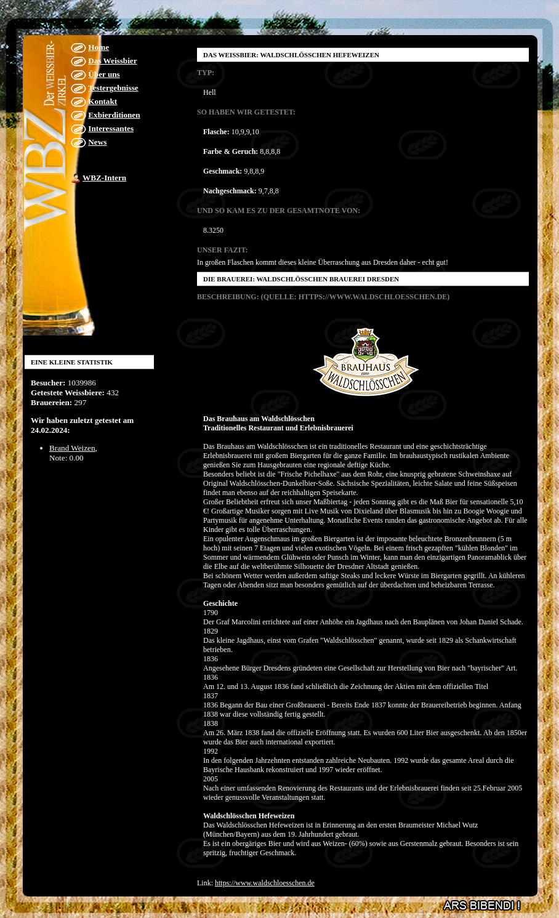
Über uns (103, 74)
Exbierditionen (114, 114)
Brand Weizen (72, 448)
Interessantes (111, 128)
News (97, 142)
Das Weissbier (112, 60)
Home (98, 47)
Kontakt (102, 101)
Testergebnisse (113, 87)
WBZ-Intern (104, 177)
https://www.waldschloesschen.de (265, 883)
